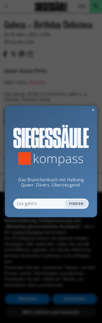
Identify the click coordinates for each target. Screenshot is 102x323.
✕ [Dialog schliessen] (80, 109)
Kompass (58, 158)
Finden (76, 203)
